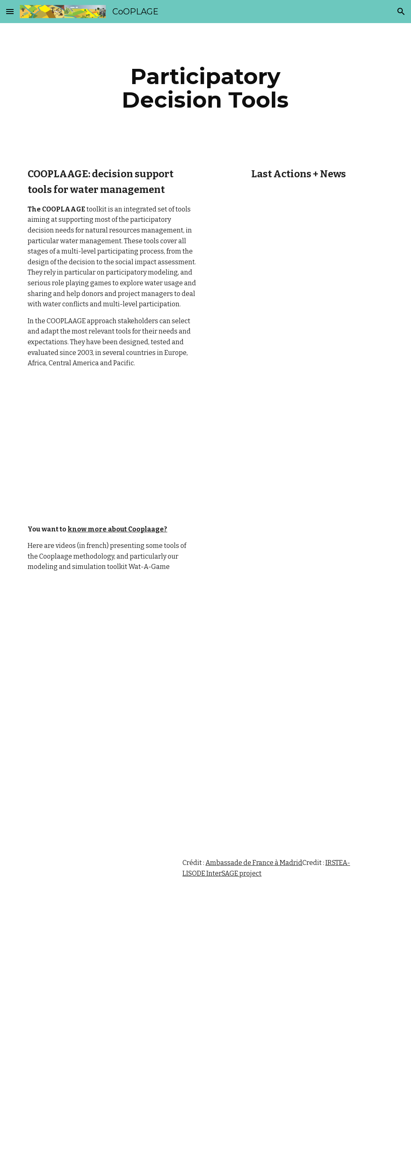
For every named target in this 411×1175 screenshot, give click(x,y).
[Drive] (97, 703)
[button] (10, 11)
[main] (205, 88)
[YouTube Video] (282, 581)
